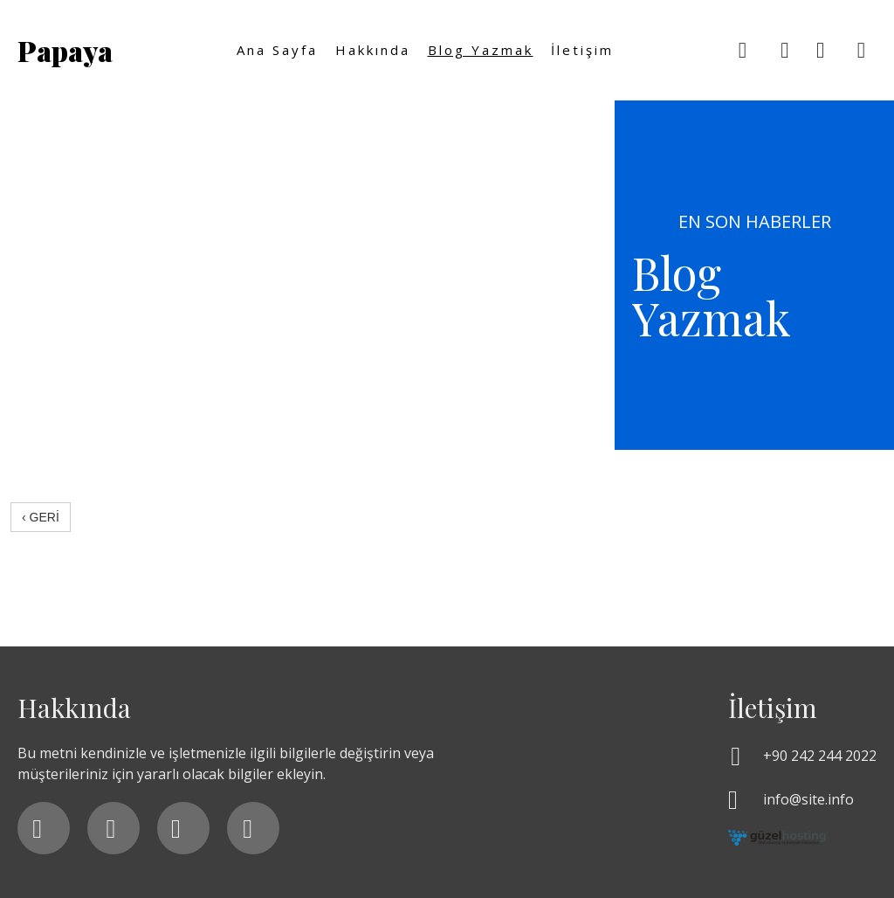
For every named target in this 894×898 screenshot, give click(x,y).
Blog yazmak (480, 50)
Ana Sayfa (277, 50)
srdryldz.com (90, 552)
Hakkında (372, 50)
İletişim (582, 50)
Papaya (65, 50)
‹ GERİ (40, 517)
